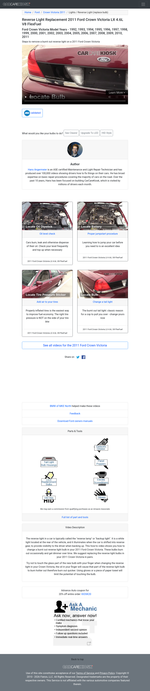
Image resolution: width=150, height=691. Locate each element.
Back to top (77, 659)
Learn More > (117, 92)
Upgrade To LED (89, 132)
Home (28, 12)
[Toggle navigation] (143, 4)
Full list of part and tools (75, 517)
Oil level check (47, 233)
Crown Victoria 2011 (54, 12)
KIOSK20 (86, 594)
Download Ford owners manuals (75, 421)
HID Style (107, 132)
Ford (37, 12)
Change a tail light (102, 301)
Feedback (75, 413)
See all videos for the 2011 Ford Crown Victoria (75, 345)
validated (32, 113)
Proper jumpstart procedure (103, 233)
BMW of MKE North (60, 406)
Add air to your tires (47, 301)
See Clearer (71, 132)
